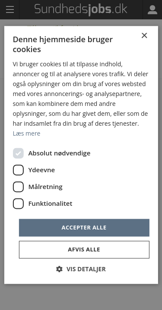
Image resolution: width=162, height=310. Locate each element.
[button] (80, 269)
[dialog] (81, 155)
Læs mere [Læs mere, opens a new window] (26, 134)
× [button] (144, 36)
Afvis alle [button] (84, 250)
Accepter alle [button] (84, 227)
